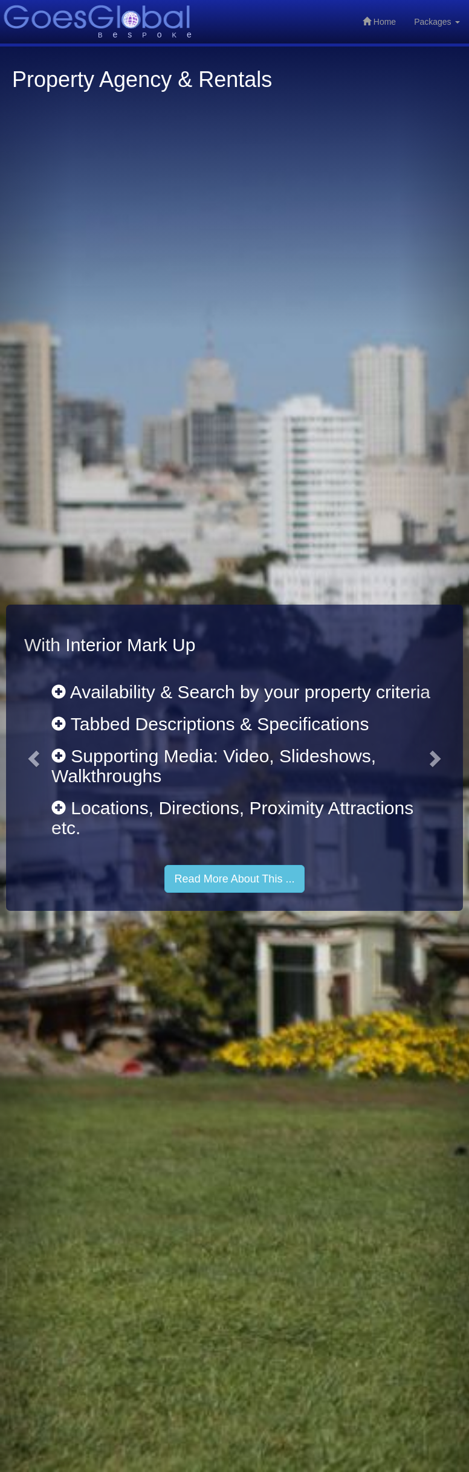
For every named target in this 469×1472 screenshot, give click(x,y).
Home (379, 22)
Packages (436, 22)
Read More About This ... (235, 879)
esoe (150, 34)
